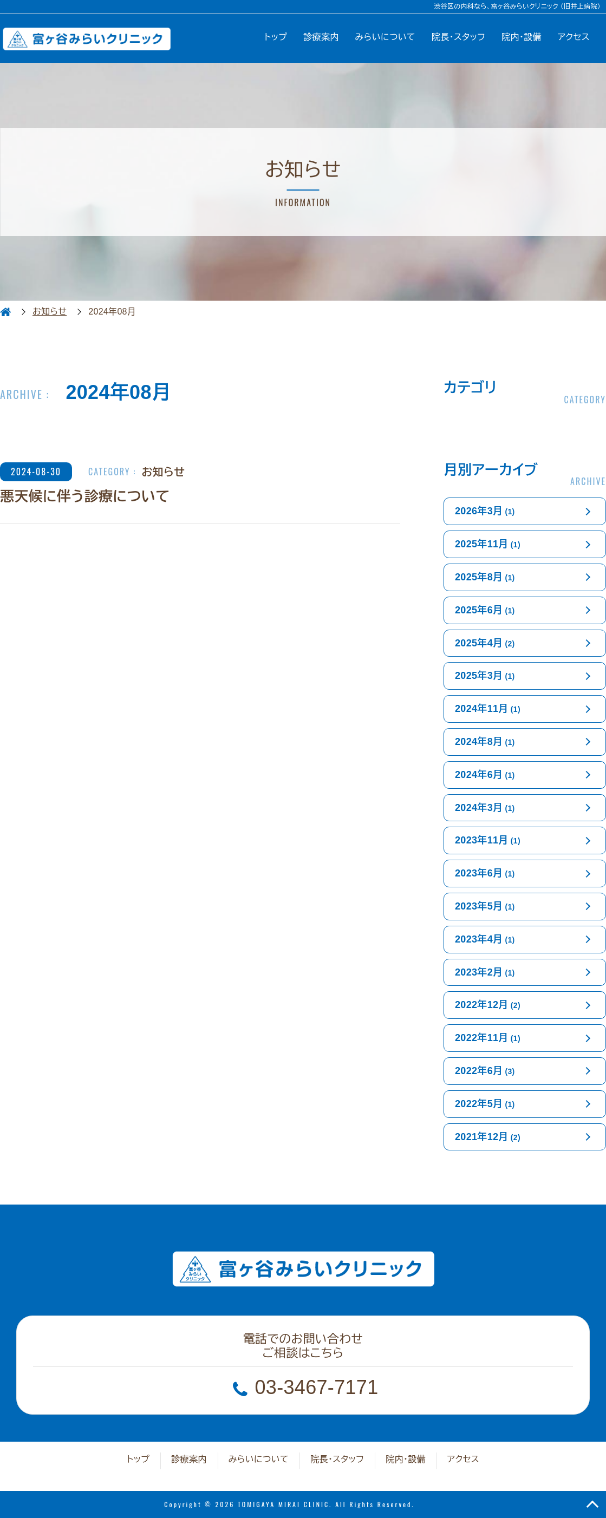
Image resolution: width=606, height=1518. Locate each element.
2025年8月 (485, 577)
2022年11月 (487, 1037)
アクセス (574, 37)
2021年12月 (487, 1136)
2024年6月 (485, 774)
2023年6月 (485, 873)
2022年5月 (485, 1103)
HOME (5, 312)
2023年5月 (485, 906)
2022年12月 (487, 1004)
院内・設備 (521, 37)
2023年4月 (485, 939)
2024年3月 (485, 807)
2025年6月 (485, 610)
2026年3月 (485, 511)
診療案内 (320, 37)
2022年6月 (485, 1070)
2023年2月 (485, 972)
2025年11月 (487, 544)
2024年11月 (487, 708)
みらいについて (385, 37)
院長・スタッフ (458, 37)
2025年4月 (485, 643)
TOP (592, 1504)
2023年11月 (487, 840)
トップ (275, 37)
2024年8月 (485, 741)
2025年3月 (485, 675)
